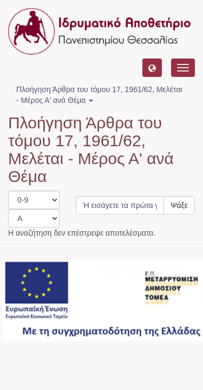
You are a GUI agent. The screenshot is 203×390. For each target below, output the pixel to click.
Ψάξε (179, 205)
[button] (152, 67)
